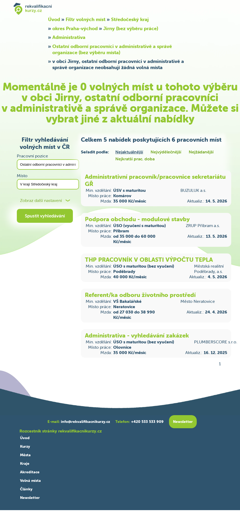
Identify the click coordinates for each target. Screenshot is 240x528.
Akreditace (30, 472)
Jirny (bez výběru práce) (130, 28)
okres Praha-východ (75, 28)
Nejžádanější (201, 151)
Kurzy (25, 446)
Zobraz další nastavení (41, 200)
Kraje (24, 463)
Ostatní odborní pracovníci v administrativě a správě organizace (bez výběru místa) (112, 49)
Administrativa (68, 37)
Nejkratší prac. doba (135, 158)
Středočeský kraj (130, 19)
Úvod (54, 19)
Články (26, 489)
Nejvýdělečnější (166, 151)
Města (25, 454)
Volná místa (30, 480)
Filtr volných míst (85, 19)
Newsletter (30, 497)
